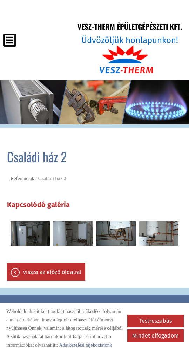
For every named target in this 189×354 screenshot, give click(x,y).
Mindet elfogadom (155, 335)
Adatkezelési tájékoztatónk (85, 345)
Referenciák (22, 178)
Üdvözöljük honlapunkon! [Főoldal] (129, 33)
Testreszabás (155, 321)
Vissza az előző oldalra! (52, 272)
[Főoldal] (126, 59)
